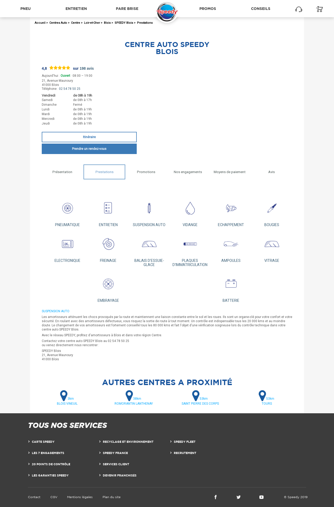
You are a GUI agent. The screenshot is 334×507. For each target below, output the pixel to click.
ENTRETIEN (108, 211)
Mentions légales (80, 497)
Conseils (260, 8)
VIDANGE (190, 211)
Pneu (25, 8)
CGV (53, 497)
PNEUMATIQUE (67, 211)
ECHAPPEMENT (231, 211)
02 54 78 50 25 (69, 89)
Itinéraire (89, 137)
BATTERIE (231, 287)
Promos (207, 8)
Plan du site (112, 497)
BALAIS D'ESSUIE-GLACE (149, 249)
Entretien (76, 8)
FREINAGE (108, 247)
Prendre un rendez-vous (89, 149)
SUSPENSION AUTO (149, 211)
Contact (34, 497)
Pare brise (127, 8)
